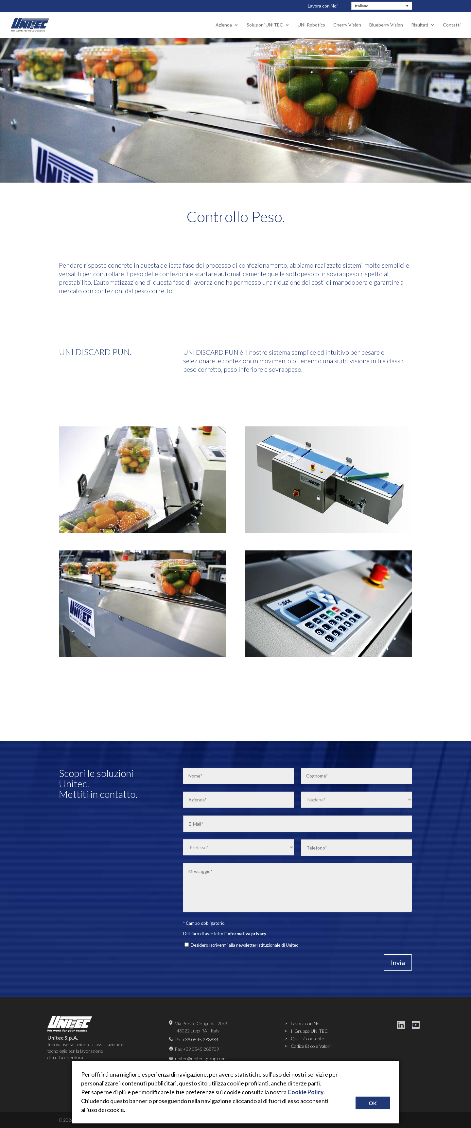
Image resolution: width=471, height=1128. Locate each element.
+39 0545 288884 (200, 1039)
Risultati (419, 25)
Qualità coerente (307, 1038)
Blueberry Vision (386, 25)
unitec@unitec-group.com (200, 1058)
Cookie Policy (306, 1092)
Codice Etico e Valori (311, 1046)
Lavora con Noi (323, 6)
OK (373, 1103)
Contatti (452, 25)
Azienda (224, 25)
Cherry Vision (347, 25)
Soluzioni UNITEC (265, 25)
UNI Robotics (311, 25)
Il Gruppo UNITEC (309, 1031)
